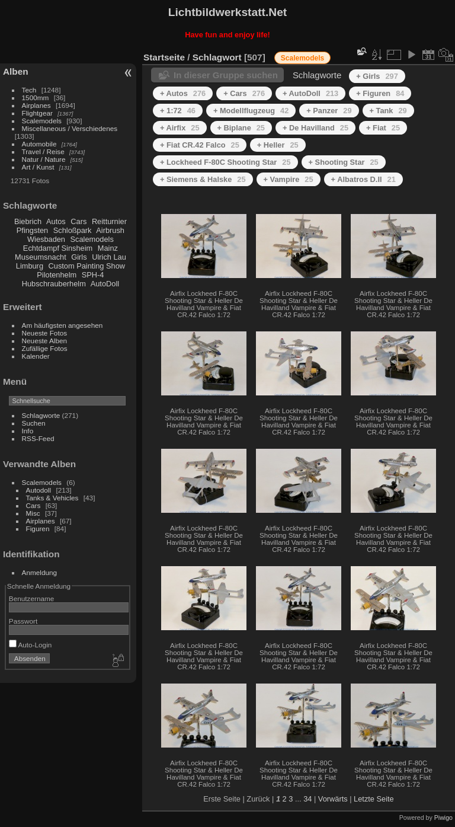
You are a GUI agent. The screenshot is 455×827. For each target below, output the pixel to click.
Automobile (39, 144)
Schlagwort (217, 57)
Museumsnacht (40, 257)
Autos (56, 221)
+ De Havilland (315, 127)
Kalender (36, 356)
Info (28, 431)
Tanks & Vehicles (52, 498)
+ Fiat (383, 127)
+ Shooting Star (344, 162)
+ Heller (278, 145)
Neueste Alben (45, 340)
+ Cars (244, 93)
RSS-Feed (38, 438)
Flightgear (37, 113)
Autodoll (39, 490)
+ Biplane (241, 127)
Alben (15, 71)
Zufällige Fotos (45, 348)
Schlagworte (41, 415)
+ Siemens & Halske (203, 179)
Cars (78, 221)
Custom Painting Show (87, 265)
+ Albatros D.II (363, 179)
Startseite (164, 57)
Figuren (38, 528)
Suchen (34, 423)
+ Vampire (288, 179)
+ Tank (388, 110)
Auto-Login (30, 645)
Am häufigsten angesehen (62, 325)
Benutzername (32, 598)
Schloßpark (72, 230)
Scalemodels (42, 120)
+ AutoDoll (310, 93)
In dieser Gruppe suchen (226, 75)
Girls (78, 257)
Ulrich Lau (109, 257)
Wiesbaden (46, 239)
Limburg (29, 265)
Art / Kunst (38, 167)
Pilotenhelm (56, 274)
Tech (29, 90)
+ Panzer (328, 110)
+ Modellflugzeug (251, 110)
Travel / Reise (43, 151)
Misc (33, 513)
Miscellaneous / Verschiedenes (70, 128)
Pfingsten (32, 230)
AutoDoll (105, 283)
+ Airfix (180, 127)
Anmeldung (39, 572)
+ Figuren (380, 93)
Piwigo (443, 817)
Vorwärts (333, 798)
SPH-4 (93, 274)
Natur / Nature (44, 159)
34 (307, 798)
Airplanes (36, 105)
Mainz (108, 248)
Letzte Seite (374, 798)
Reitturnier (109, 221)
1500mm (35, 97)
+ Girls (377, 76)
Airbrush (110, 230)
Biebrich (27, 221)
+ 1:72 (178, 110)
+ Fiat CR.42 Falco (199, 145)
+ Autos (183, 93)
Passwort (23, 621)
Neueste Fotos (45, 333)
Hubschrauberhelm (54, 283)
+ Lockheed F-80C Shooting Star (225, 162)
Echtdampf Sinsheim (57, 248)
